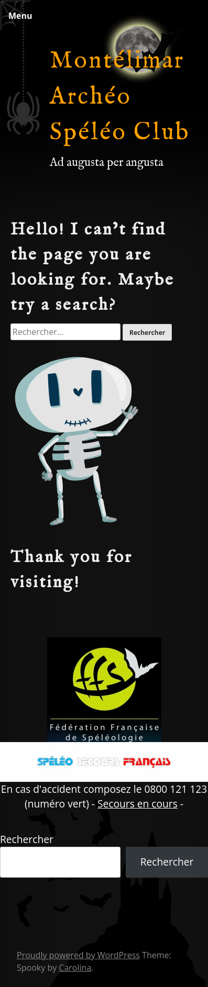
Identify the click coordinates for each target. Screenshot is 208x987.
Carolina (75, 967)
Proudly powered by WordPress (78, 955)
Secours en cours (137, 804)
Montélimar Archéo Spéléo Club (120, 97)
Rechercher (26, 839)
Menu (20, 15)
